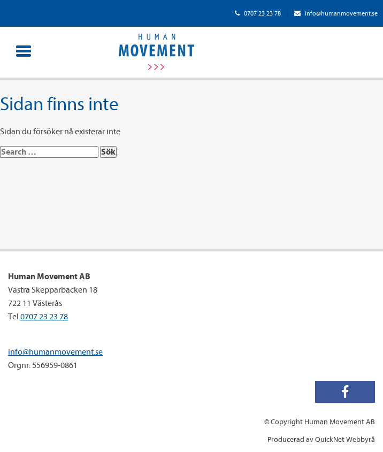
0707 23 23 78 (258, 13)
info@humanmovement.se (336, 13)
